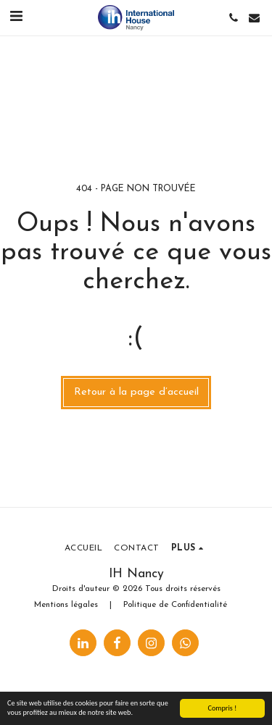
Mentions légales (66, 604)
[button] (16, 17)
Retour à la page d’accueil (136, 392)
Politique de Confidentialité (175, 604)
